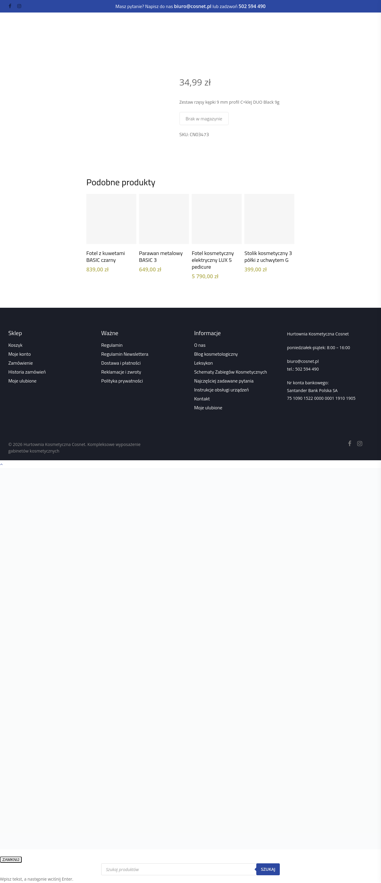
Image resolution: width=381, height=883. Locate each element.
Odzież (121, 35)
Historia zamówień (27, 372)
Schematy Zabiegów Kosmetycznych (230, 372)
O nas (199, 345)
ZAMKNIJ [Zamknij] (10, 859)
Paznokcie (170, 23)
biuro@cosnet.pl (302, 361)
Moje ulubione (22, 380)
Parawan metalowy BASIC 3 (161, 256)
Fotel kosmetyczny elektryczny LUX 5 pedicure (213, 260)
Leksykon (203, 363)
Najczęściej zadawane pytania (224, 380)
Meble (141, 23)
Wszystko (146, 43)
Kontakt (202, 398)
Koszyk (15, 345)
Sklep (124, 43)
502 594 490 (307, 369)
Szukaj (268, 869)
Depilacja (240, 23)
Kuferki (101, 35)
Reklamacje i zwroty (121, 372)
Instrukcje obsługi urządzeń (221, 389)
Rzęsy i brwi (205, 23)
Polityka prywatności (122, 380)
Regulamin (112, 345)
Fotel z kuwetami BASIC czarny (105, 256)
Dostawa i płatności (121, 363)
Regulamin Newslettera (124, 354)
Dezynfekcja (275, 23)
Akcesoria (75, 35)
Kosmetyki (76, 23)
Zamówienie (20, 363)
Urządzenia (111, 23)
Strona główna (99, 43)
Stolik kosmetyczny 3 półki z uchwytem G (268, 256)
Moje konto (19, 354)
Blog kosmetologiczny (216, 354)
